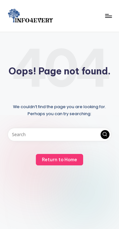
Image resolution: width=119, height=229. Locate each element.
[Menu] (108, 15)
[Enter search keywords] (59, 134)
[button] (105, 134)
